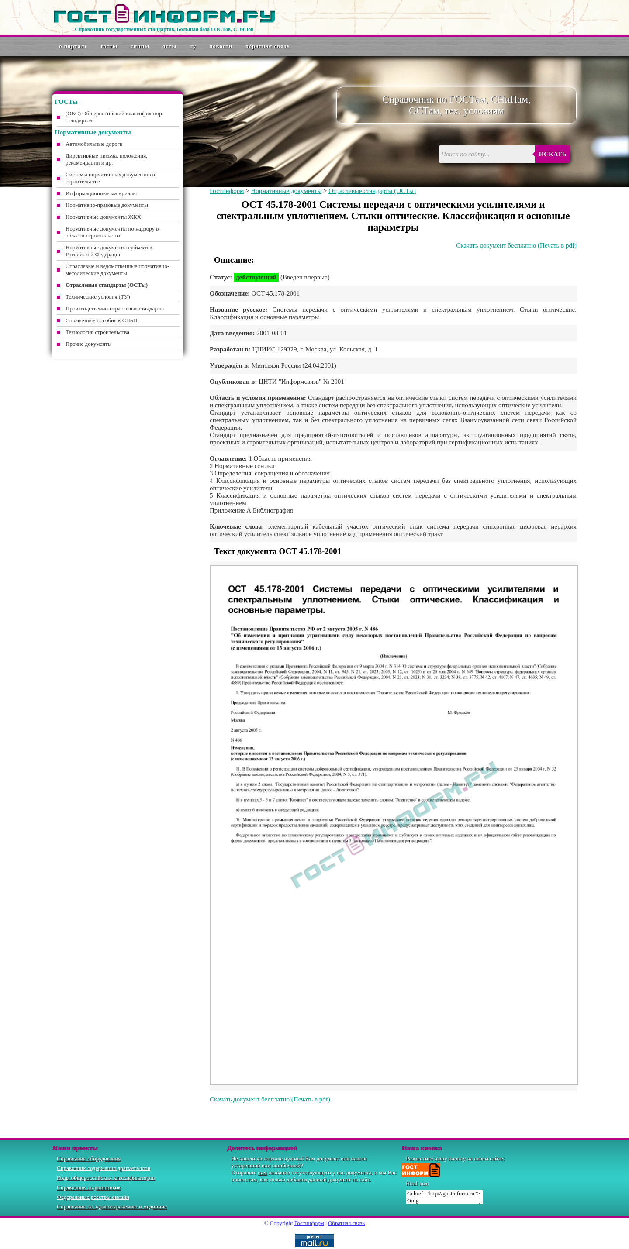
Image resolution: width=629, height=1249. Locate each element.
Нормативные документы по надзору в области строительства (112, 232)
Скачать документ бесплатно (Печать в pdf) (516, 245)
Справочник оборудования (89, 1158)
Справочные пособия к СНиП (101, 320)
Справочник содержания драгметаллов (103, 1168)
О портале (73, 46)
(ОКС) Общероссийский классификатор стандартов (114, 117)
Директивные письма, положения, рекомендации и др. (106, 159)
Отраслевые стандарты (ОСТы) (372, 190)
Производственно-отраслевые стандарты (115, 308)
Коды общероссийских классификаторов (106, 1177)
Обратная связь (267, 46)
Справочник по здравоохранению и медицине (112, 1206)
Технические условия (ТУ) (98, 296)
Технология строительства (97, 332)
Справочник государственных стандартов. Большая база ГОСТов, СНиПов (164, 29)
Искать (553, 154)
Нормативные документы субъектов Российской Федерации (109, 251)
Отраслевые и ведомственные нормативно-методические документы (117, 269)
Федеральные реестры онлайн (93, 1197)
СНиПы (140, 46)
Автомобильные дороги (94, 144)
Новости (220, 46)
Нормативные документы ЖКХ (103, 216)
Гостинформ (227, 190)
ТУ (193, 46)
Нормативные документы (286, 190)
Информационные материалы (101, 193)
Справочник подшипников (89, 1187)
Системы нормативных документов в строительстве (110, 178)
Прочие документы (89, 344)
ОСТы (169, 46)
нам (262, 1172)
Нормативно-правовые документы (107, 205)
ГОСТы (109, 46)
